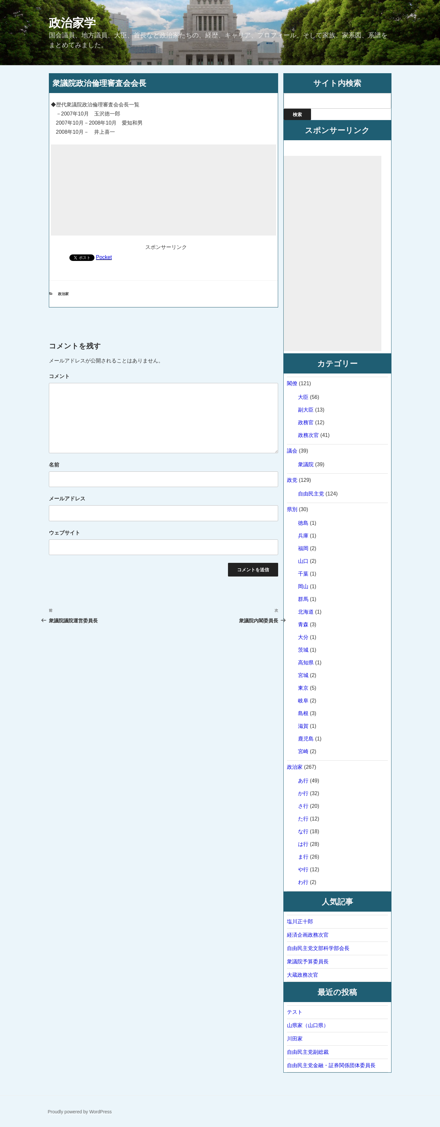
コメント (59, 376)
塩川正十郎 (300, 921)
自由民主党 (311, 493)
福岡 (303, 548)
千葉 (303, 574)
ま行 (303, 857)
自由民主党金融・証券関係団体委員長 (331, 1065)
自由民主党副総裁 (308, 1052)
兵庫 (303, 535)
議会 (292, 451)
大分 (303, 637)
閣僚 (292, 383)
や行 (303, 869)
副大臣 (306, 410)
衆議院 (306, 464)
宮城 (303, 675)
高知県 (306, 662)
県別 (292, 509)
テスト (295, 1012)
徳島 (303, 523)
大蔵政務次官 (302, 975)
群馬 (303, 599)
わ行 (303, 882)
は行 (303, 844)
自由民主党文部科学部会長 (318, 948)
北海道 (306, 612)
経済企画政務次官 (308, 935)
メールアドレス (67, 498)
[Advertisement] (164, 190)
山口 (303, 561)
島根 (303, 713)
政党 (292, 480)
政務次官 (308, 435)
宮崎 (303, 751)
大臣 (303, 397)
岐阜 (303, 700)
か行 (303, 793)
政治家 (63, 294)
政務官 (306, 422)
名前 (54, 465)
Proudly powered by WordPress (80, 1111)
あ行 (303, 780)
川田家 (295, 1038)
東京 (303, 688)
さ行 (303, 806)
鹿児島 (306, 738)
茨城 (303, 650)
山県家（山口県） (308, 1025)
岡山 (303, 586)
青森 (303, 624)
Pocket (104, 257)
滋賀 (303, 726)
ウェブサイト (64, 533)
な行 (303, 831)
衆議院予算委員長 (308, 961)
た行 (303, 818)
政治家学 (72, 23)
